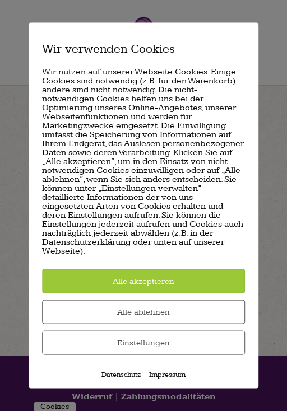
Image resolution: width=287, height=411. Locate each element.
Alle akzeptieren (143, 281)
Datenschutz (121, 374)
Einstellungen (143, 343)
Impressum (167, 374)
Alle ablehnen (143, 312)
